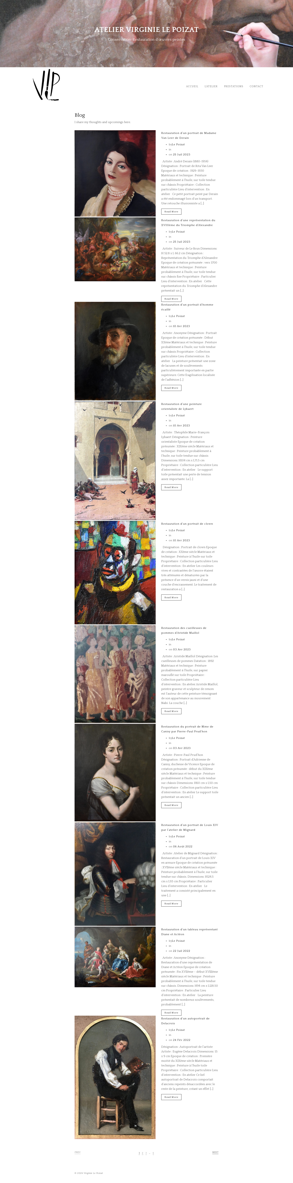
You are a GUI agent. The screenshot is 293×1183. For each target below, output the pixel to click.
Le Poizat (178, 144)
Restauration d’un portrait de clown (187, 523)
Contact (256, 86)
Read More (171, 211)
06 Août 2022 (182, 846)
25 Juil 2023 (181, 154)
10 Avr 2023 (181, 326)
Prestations (233, 86)
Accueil (192, 86)
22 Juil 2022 (181, 951)
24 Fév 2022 (181, 1040)
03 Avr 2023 (181, 649)
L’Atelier (211, 86)
